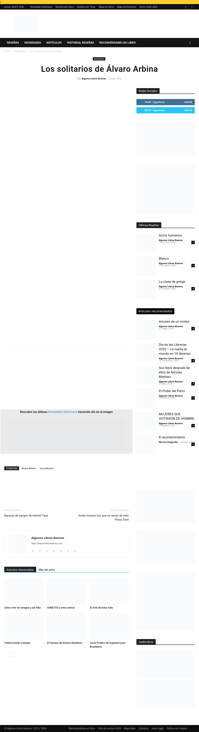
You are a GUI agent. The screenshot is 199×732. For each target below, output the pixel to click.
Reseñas (13, 42)
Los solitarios (46, 468)
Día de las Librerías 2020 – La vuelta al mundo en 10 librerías (175, 349)
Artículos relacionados (20, 569)
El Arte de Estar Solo (101, 607)
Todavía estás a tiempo (17, 642)
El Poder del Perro (172, 391)
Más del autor (46, 569)
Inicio (7, 51)
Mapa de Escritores (126, 6)
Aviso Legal (158, 728)
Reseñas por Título (86, 6)
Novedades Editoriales (41, 6)
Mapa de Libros (106, 6)
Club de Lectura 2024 (109, 728)
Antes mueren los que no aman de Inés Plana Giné (103, 517)
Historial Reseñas (80, 42)
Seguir (188, 102)
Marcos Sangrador (168, 441)
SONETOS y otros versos (61, 607)
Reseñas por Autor (64, 6)
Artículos (54, 42)
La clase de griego (172, 282)
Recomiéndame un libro (118, 42)
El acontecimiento (172, 437)
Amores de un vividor (174, 321)
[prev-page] (6, 654)
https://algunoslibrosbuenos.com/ (47, 543)
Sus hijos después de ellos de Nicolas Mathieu (174, 372)
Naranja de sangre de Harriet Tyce (26, 515)
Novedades (32, 42)
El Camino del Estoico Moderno (64, 642)
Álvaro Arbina (29, 468)
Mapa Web (130, 728)
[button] (190, 43)
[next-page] (12, 654)
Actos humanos (170, 235)
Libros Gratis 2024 (148, 6)
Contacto (143, 728)
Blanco (164, 258)
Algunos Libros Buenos (94, 78)
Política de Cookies (177, 728)
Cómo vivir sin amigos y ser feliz (22, 607)
